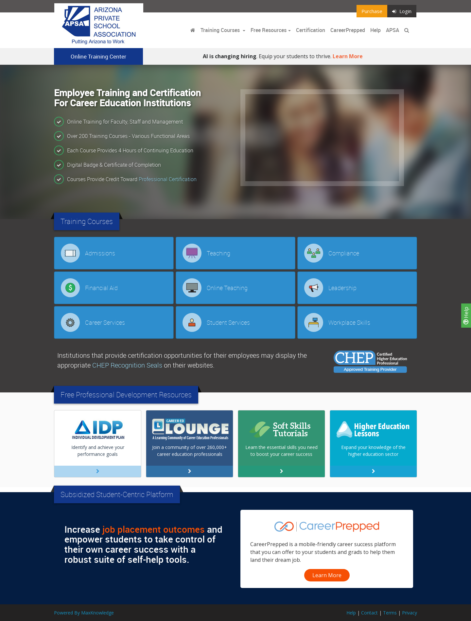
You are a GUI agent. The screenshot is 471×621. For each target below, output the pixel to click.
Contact (369, 613)
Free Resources (269, 30)
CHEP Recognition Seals (127, 365)
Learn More (348, 56)
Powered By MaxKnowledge (84, 613)
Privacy (409, 613)
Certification (310, 30)
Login (401, 11)
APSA (392, 30)
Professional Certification (168, 179)
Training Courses (221, 30)
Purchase (371, 11)
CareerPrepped (347, 30)
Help (466, 315)
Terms (390, 613)
